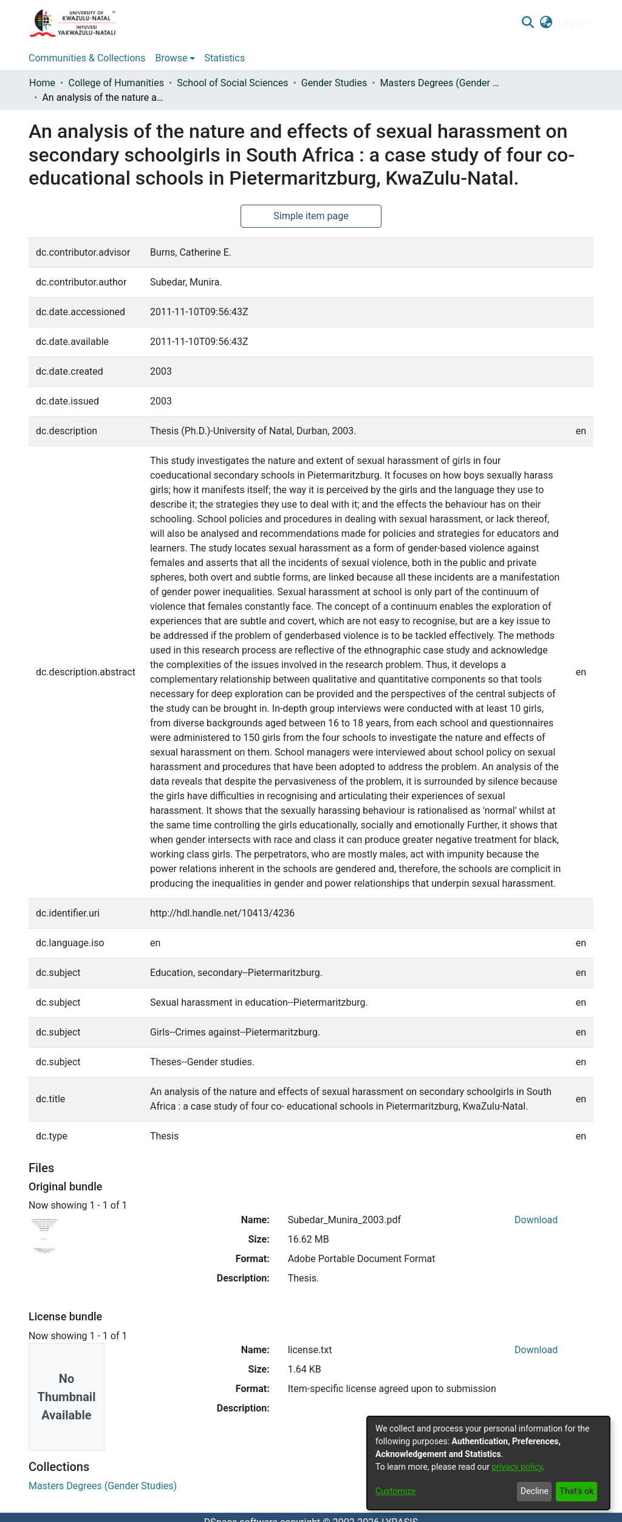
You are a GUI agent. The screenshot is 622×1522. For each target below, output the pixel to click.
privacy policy (516, 1467)
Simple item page (311, 216)
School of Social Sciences (232, 83)
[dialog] (488, 1463)
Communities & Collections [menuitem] (87, 58)
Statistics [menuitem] (225, 58)
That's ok (576, 1491)
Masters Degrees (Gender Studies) (441, 83)
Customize (395, 1491)
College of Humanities (115, 83)
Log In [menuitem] (571, 23)
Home (42, 83)
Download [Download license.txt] (536, 1350)
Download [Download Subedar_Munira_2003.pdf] (536, 1220)
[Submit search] (527, 23)
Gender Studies (334, 83)
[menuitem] (546, 23)
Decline (535, 1491)
